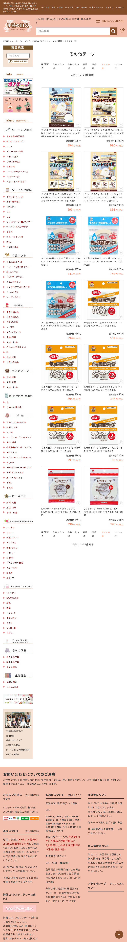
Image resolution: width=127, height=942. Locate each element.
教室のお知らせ (96, 7)
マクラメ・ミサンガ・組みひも (18, 457)
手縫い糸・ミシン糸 (14, 196)
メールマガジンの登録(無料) (18, 749)
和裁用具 (10, 166)
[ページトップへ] (119, 934)
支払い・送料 (57, 7)
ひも (8, 216)
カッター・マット (13, 176)
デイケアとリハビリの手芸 (18, 286)
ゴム (8, 211)
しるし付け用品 (13, 161)
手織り (9, 482)
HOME (6, 41)
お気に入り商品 (13, 745)
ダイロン (10, 552)
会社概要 (45, 7)
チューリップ (12, 567)
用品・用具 (11, 337)
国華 (8, 607)
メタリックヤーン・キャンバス (18, 467)
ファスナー (11, 206)
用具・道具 (11, 382)
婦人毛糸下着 (12, 657)
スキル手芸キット (13, 281)
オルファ (10, 633)
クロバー (10, 532)
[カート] (122, 31)
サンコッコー (12, 627)
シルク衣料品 (12, 687)
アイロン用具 (12, 156)
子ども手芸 (11, 452)
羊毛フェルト (12, 427)
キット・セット (12, 342)
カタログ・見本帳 (13, 407)
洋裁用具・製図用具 (15, 136)
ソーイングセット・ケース (17, 171)
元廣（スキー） (12, 537)
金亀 (8, 602)
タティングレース (13, 332)
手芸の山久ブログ (14, 740)
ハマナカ (10, 527)
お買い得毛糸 (12, 362)
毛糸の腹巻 (11, 667)
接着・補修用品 (13, 201)
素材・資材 (11, 357)
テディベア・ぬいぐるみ (16, 422)
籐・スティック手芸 (14, 477)
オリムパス (11, 542)
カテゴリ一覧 (81, 7)
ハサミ (9, 146)
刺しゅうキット (12, 271)
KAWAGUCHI (40, 41)
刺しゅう (10, 462)
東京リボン (11, 617)
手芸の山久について (14, 730)
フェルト (9, 432)
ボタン (9, 241)
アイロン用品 (12, 246)
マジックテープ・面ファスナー (19, 221)
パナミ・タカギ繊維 (14, 562)
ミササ (9, 622)
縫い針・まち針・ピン (15, 141)
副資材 (9, 487)
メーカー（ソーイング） (21, 41)
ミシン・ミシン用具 (14, 151)
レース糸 (10, 326)
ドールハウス (12, 292)
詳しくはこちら (32, 794)
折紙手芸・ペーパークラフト (18, 447)
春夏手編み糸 (12, 311)
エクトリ (10, 577)
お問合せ (110, 7)
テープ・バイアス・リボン (17, 226)
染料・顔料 (11, 442)
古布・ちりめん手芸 (14, 472)
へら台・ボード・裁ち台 (16, 181)
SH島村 (9, 557)
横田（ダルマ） (12, 547)
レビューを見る (12, 754)
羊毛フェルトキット (14, 261)
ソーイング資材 (55, 41)
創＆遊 (9, 572)
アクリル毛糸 (12, 322)
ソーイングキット (13, 297)
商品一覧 (69, 7)
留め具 (9, 231)
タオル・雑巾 (11, 682)
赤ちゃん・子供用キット (16, 347)
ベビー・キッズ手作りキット (18, 266)
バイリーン (11, 612)
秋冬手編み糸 (12, 317)
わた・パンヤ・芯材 (14, 236)
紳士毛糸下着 (12, 662)
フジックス (11, 592)
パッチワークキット (14, 276)
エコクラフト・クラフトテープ (18, 437)
